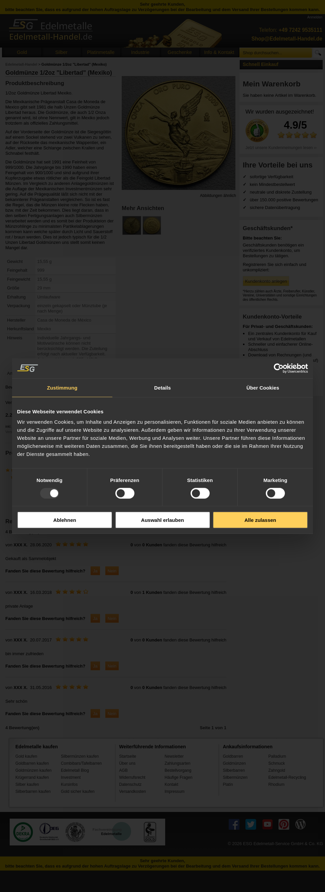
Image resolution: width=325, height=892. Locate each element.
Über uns (127, 763)
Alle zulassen (260, 520)
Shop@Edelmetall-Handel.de (286, 39)
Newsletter (174, 756)
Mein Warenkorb (272, 84)
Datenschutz (130, 784)
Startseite (127, 756)
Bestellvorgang (178, 770)
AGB (123, 770)
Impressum (175, 791)
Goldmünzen (234, 763)
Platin (228, 784)
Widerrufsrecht (132, 777)
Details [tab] (162, 387)
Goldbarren (233, 756)
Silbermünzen (235, 777)
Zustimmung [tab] (62, 387)
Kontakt (171, 784)
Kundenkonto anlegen (266, 281)
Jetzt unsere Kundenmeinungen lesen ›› (281, 147)
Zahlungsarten (177, 763)
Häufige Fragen (178, 777)
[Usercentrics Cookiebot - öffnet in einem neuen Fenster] (278, 368)
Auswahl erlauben (162, 520)
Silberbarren (234, 770)
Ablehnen (64, 520)
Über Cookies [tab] (262, 387)
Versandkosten (132, 791)
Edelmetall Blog (75, 770)
